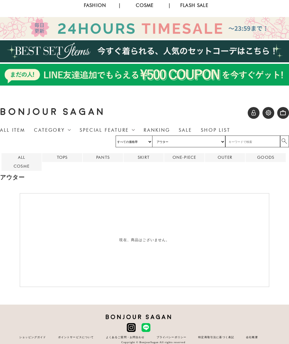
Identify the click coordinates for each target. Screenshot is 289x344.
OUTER (225, 157)
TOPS (62, 157)
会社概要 (252, 337)
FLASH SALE (194, 5)
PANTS (103, 157)
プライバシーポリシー (172, 337)
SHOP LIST (215, 130)
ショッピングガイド (32, 337)
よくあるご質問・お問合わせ (125, 337)
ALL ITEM (12, 130)
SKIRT (144, 157)
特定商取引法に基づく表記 (216, 337)
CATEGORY (49, 130)
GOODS (265, 157)
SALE (185, 130)
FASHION (95, 5)
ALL (21, 157)
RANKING (157, 130)
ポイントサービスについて (76, 337)
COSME (145, 5)
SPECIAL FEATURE (104, 130)
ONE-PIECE (184, 157)
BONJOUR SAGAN (53, 112)
